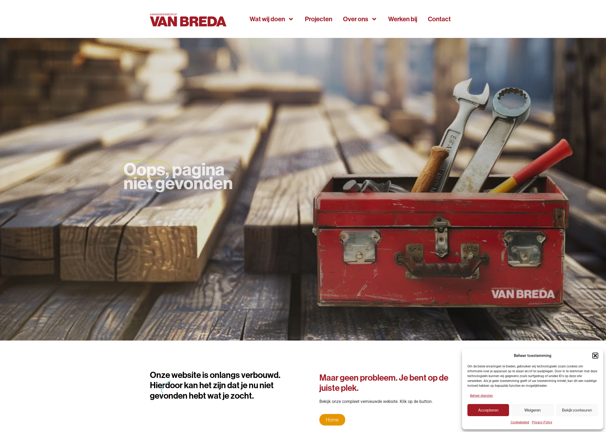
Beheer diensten (481, 396)
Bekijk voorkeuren (577, 410)
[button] (595, 355)
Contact (439, 19)
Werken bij (402, 19)
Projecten (318, 19)
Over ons (360, 19)
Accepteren (488, 410)
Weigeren (532, 410)
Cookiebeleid (520, 422)
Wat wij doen (272, 19)
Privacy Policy (542, 422)
